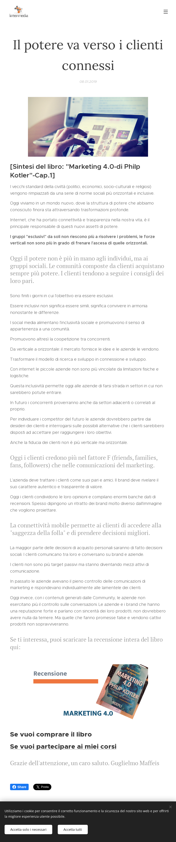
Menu (166, 11)
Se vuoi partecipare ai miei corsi (63, 746)
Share (19, 787)
